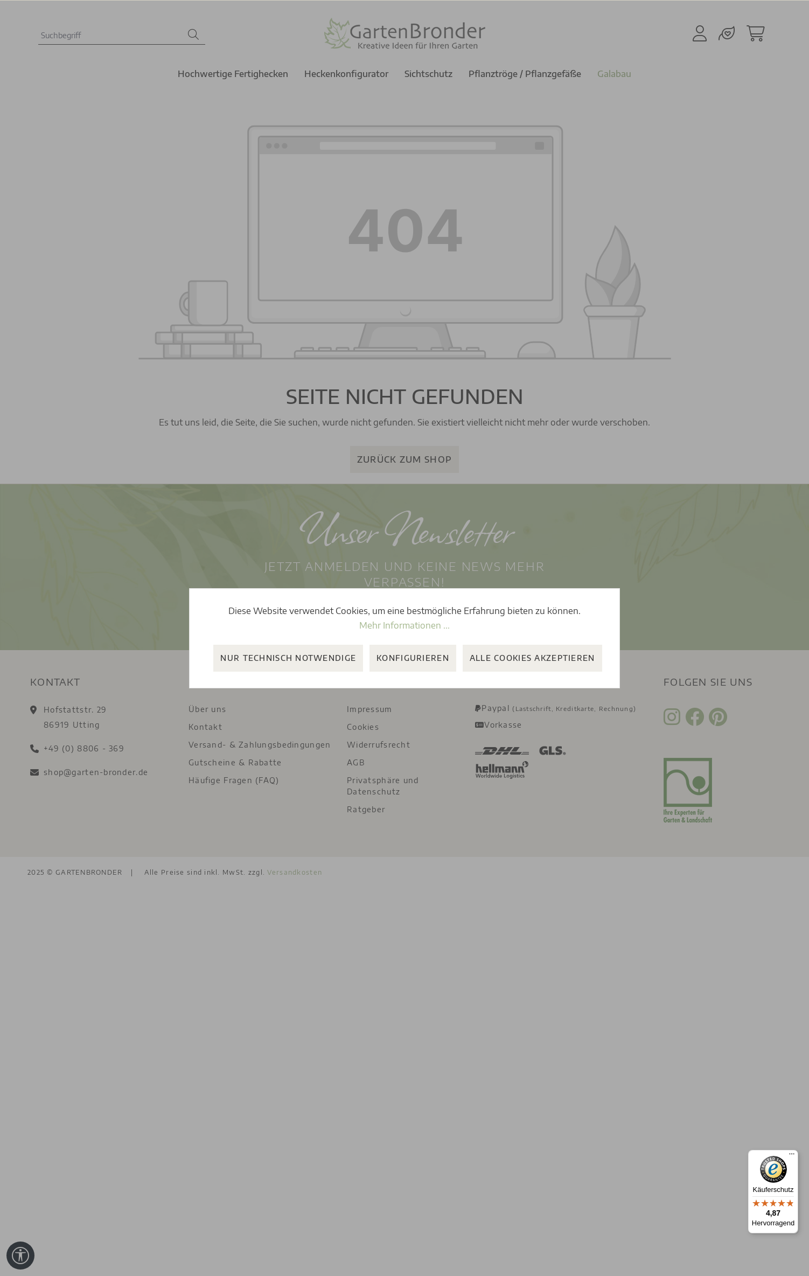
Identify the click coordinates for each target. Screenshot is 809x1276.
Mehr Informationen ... (404, 625)
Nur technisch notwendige (288, 658)
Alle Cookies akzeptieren (532, 658)
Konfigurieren (412, 658)
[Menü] (791, 1156)
